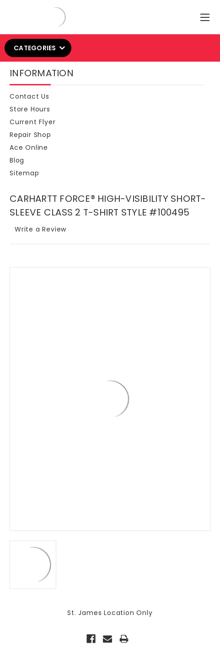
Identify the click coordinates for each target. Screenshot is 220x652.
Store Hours (30, 109)
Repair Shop (30, 134)
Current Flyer (32, 121)
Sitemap (24, 173)
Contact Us (29, 96)
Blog (17, 160)
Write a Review (40, 229)
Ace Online (29, 147)
